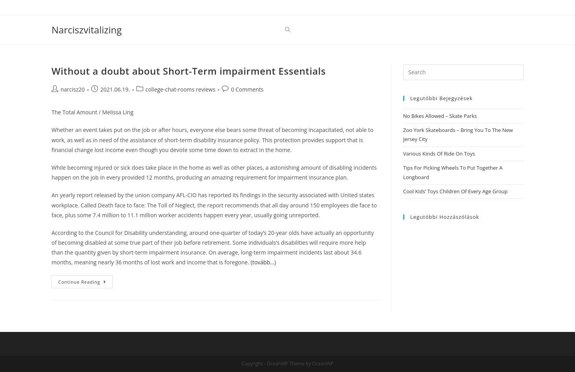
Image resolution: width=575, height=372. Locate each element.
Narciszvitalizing (87, 29)
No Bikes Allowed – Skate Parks (440, 115)
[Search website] (287, 29)
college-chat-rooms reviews (181, 89)
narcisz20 (73, 89)
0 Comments (247, 89)
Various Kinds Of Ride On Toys (439, 153)
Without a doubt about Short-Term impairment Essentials (189, 70)
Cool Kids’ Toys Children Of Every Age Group (455, 191)
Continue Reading (85, 283)
